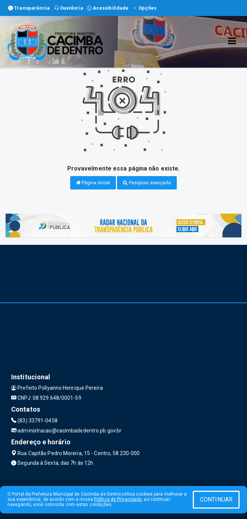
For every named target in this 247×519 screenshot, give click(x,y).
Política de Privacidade (118, 499)
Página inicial (93, 182)
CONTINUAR (216, 499)
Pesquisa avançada (147, 182)
